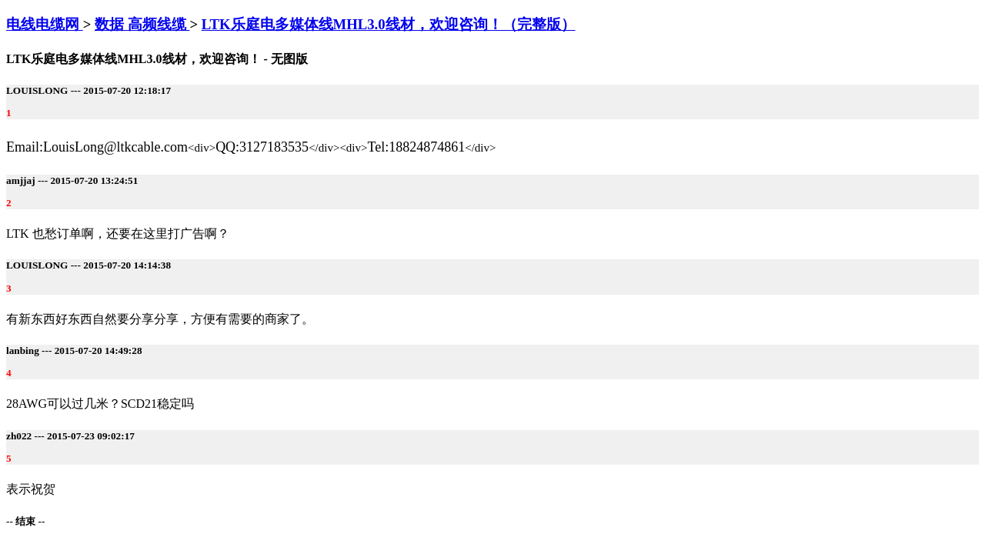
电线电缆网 (44, 24)
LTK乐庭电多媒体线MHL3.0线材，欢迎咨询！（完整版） (389, 24)
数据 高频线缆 (142, 24)
